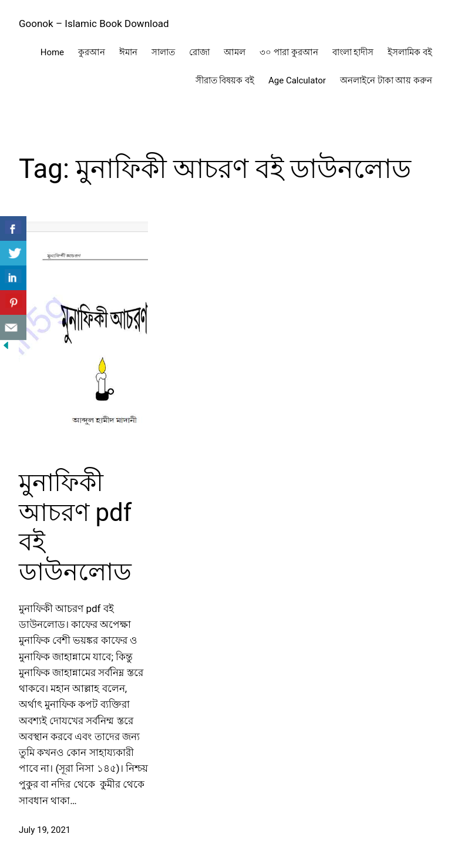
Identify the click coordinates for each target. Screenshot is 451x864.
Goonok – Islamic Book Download (94, 23)
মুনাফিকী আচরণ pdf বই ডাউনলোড (75, 527)
